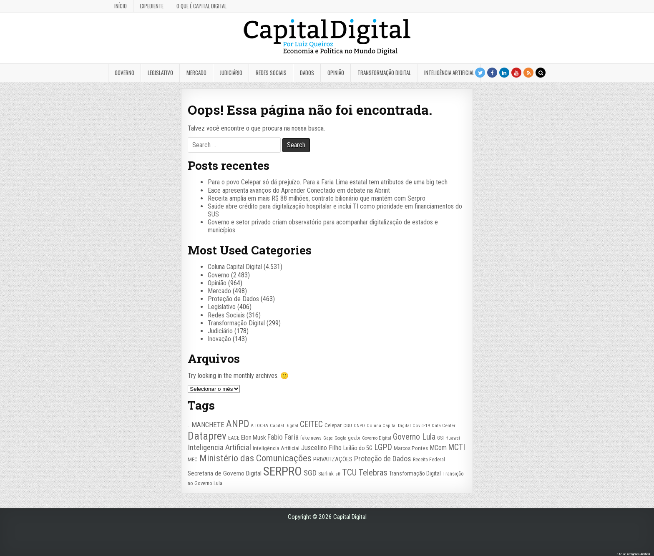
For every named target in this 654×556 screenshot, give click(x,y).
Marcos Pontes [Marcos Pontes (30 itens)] (411, 448)
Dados (307, 72)
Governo (124, 72)
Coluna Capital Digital (235, 267)
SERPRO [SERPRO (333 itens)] (282, 471)
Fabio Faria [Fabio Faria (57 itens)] (283, 437)
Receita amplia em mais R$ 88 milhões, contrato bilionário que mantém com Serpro (316, 198)
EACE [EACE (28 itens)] (233, 438)
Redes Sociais (271, 72)
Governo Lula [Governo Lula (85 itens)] (414, 437)
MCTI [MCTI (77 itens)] (456, 447)
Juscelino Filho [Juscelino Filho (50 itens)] (321, 447)
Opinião (335, 72)
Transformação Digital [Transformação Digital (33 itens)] (415, 473)
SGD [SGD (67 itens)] (310, 473)
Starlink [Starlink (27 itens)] (326, 473)
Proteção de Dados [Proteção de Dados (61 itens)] (382, 458)
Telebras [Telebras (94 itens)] (372, 473)
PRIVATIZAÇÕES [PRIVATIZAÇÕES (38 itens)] (332, 459)
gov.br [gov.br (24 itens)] (354, 438)
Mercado (196, 72)
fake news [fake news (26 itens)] (311, 438)
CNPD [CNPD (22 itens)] (359, 425)
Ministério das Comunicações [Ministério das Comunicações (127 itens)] (255, 458)
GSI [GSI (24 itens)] (440, 438)
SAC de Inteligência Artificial (633, 554)
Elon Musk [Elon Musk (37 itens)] (253, 437)
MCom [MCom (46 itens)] (438, 448)
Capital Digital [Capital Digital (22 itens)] (284, 425)
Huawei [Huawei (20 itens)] (452, 438)
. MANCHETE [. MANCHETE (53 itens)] (206, 424)
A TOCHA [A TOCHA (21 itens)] (259, 425)
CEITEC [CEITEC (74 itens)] (311, 424)
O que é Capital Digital (201, 6)
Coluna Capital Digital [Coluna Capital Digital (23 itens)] (389, 425)
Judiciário (231, 72)
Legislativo (160, 72)
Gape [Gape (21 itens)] (328, 438)
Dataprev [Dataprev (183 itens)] (207, 436)
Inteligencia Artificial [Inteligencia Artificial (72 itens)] (219, 447)
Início (120, 6)
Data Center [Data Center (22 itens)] (443, 425)
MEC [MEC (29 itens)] (193, 459)
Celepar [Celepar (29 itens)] (333, 425)
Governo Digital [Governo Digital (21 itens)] (376, 438)
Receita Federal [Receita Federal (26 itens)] (429, 460)
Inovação (219, 339)
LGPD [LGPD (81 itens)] (383, 447)
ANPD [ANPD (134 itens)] (237, 424)
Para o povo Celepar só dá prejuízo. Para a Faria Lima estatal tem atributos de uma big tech (328, 182)
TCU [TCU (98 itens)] (349, 472)
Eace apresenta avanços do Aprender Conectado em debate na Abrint (299, 190)
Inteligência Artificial (449, 72)
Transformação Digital (384, 72)
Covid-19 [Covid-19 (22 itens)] (421, 425)
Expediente (152, 6)
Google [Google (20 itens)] (340, 438)
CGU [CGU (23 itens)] (347, 425)
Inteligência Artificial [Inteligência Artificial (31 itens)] (276, 448)
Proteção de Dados (233, 299)
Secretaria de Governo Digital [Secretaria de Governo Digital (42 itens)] (225, 473)
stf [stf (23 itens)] (337, 474)
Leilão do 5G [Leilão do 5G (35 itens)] (357, 448)
